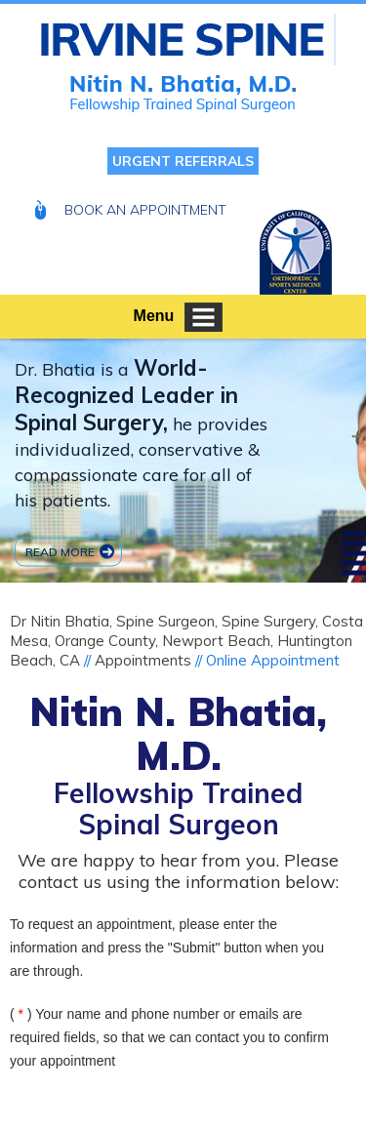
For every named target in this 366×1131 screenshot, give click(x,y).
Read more (60, 551)
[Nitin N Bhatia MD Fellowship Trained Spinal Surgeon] (188, 39)
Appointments (143, 660)
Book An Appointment (145, 210)
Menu (179, 317)
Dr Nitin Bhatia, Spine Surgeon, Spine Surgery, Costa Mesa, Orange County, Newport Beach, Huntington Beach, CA (186, 640)
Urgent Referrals (183, 161)
